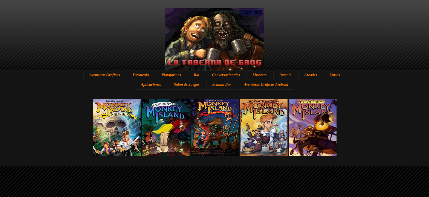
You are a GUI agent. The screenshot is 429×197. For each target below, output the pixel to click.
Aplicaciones (151, 85)
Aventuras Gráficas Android (266, 85)
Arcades (310, 75)
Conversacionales (226, 75)
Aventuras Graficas (104, 75)
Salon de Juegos (186, 85)
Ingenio (285, 75)
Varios (335, 75)
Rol (196, 75)
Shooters (259, 75)
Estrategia (141, 75)
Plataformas (171, 75)
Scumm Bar (221, 85)
